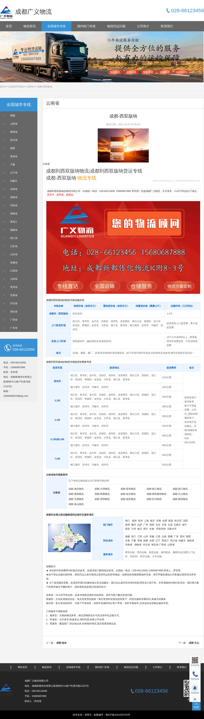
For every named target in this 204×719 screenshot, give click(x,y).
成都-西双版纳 (44, 86)
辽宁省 (13, 172)
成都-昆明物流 (102, 499)
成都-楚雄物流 (76, 494)
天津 (164, 524)
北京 (158, 524)
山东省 (13, 254)
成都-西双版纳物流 (156, 494)
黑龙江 (13, 221)
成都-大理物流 (102, 488)
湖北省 (13, 311)
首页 (9, 26)
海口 (127, 520)
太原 (170, 524)
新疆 (12, 148)
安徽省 (13, 262)
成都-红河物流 (154, 499)
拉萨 (139, 524)
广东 (176, 536)
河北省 (13, 303)
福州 (134, 520)
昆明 (127, 524)
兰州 (133, 528)
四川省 (13, 140)
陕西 (188, 536)
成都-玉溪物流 (76, 499)
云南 (164, 536)
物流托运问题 (116, 26)
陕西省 (13, 131)
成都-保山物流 (76, 504)
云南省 (29, 86)
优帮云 (88, 714)
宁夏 (12, 164)
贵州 (182, 536)
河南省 (13, 205)
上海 (146, 520)
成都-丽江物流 (180, 488)
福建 (127, 536)
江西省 (13, 270)
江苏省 (13, 246)
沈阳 (185, 520)
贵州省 (13, 287)
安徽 (151, 536)
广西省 (13, 319)
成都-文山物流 (180, 494)
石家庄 (177, 524)
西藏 (12, 115)
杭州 (140, 520)
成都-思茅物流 (128, 488)
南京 (152, 520)
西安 (127, 528)
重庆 (133, 524)
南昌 (170, 520)
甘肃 (127, 540)
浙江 (133, 536)
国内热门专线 (86, 26)
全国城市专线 (56, 26)
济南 (158, 520)
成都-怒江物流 (154, 488)
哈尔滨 (178, 520)
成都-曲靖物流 (180, 499)
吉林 (151, 540)
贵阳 (151, 524)
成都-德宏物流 (128, 499)
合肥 (164, 520)
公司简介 (143, 26)
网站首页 (22, 667)
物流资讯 (29, 26)
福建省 (13, 229)
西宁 (145, 528)
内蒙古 (13, 180)
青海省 (13, 156)
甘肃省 (13, 295)
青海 (139, 540)
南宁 (184, 524)
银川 (139, 528)
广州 (145, 524)
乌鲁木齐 (172, 528)
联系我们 (167, 26)
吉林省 (13, 189)
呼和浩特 (161, 528)
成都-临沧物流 (128, 494)
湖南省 (13, 213)
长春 (151, 528)
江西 (158, 536)
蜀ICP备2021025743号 (118, 714)
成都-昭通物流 (102, 494)
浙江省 (13, 238)
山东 (145, 536)
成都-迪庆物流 (76, 488)
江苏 (139, 536)
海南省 (13, 197)
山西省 (13, 123)
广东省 (13, 327)
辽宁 (158, 540)
